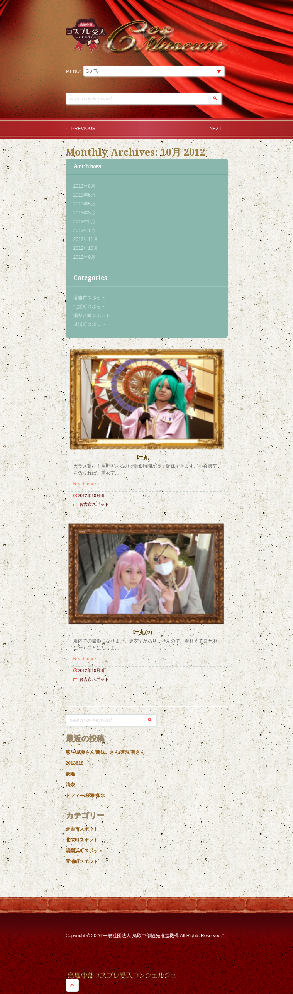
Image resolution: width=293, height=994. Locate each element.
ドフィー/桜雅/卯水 (85, 795)
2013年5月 (84, 204)
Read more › (86, 484)
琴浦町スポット (89, 324)
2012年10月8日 (92, 495)
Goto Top (72, 985)
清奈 (70, 784)
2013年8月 (84, 186)
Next (218, 128)
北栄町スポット (89, 306)
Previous (80, 128)
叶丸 (143, 457)
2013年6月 (84, 195)
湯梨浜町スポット (91, 315)
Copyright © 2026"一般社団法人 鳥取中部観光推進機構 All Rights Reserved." (145, 935)
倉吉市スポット (89, 297)
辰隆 (70, 774)
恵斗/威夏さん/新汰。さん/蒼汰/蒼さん (105, 752)
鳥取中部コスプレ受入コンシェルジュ (122, 975)
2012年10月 (85, 248)
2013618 (75, 763)
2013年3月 (84, 212)
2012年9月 (84, 257)
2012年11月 (85, 239)
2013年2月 (84, 221)
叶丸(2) (142, 632)
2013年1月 (84, 230)
